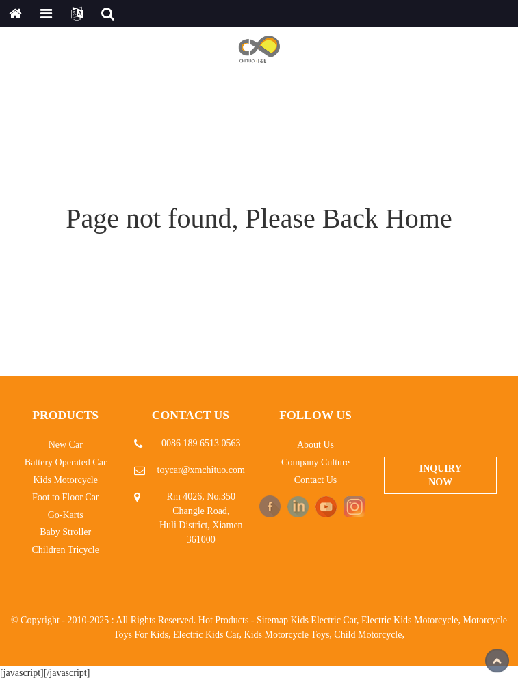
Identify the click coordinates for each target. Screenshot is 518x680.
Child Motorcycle (368, 634)
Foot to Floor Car (65, 497)
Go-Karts (65, 515)
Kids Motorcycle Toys (287, 634)
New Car (66, 444)
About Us (315, 444)
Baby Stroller (65, 532)
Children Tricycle (65, 550)
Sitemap (272, 620)
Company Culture (315, 462)
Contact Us (315, 480)
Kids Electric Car (323, 620)
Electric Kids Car (206, 634)
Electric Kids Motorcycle (409, 620)
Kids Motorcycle (65, 480)
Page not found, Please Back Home (259, 218)
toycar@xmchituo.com (201, 470)
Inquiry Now (440, 475)
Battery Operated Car (66, 462)
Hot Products (223, 620)
